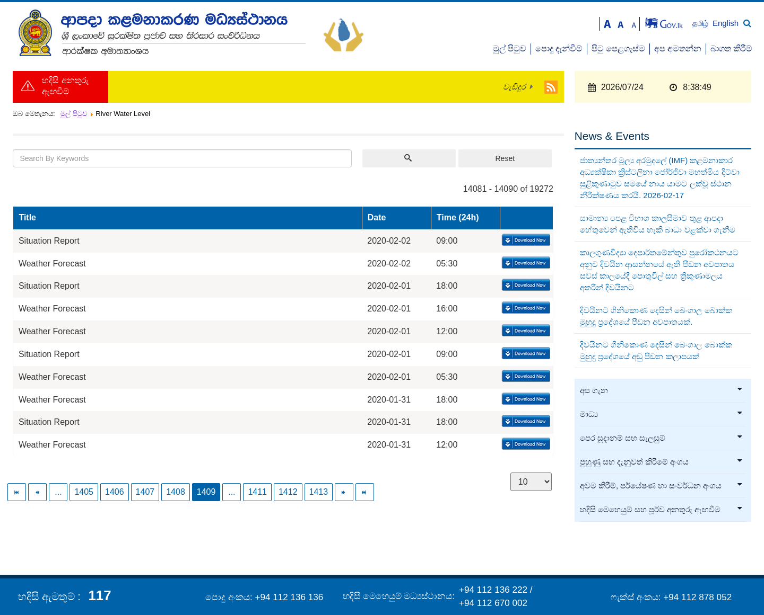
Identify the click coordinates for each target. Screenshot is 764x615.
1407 (145, 491)
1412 (288, 491)
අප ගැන (661, 390)
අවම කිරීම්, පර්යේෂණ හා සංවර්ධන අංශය (661, 486)
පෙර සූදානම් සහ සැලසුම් (661, 438)
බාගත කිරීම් (731, 48)
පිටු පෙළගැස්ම (618, 48)
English (726, 23)
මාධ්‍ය (661, 414)
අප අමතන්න (677, 48)
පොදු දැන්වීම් (559, 48)
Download (525, 240)
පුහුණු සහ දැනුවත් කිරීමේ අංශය (661, 462)
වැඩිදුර (514, 87)
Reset (505, 158)
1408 (175, 491)
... (58, 491)
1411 (257, 491)
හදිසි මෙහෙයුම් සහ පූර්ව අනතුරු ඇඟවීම (661, 509)
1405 (83, 491)
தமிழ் (701, 24)
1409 (206, 491)
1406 (114, 491)
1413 (318, 491)
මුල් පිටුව (509, 48)
